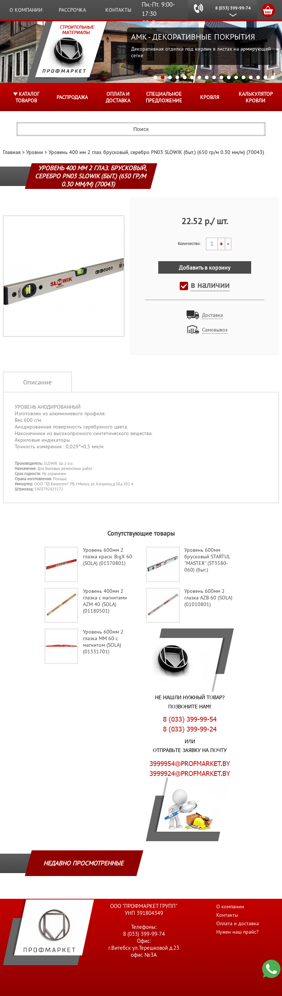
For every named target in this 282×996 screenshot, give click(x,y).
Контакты (118, 10)
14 (251, 77)
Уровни (34, 152)
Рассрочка (72, 10)
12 (236, 77)
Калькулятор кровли (256, 97)
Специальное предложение (164, 97)
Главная (12, 152)
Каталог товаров (27, 97)
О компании (26, 10)
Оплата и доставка (118, 97)
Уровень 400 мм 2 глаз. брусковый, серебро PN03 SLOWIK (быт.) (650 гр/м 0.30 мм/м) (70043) (156, 152)
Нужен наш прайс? (237, 931)
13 (243, 77)
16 (265, 77)
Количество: (189, 243)
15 (258, 77)
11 (229, 77)
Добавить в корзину (204, 267)
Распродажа (72, 97)
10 (221, 77)
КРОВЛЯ (209, 97)
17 (273, 77)
